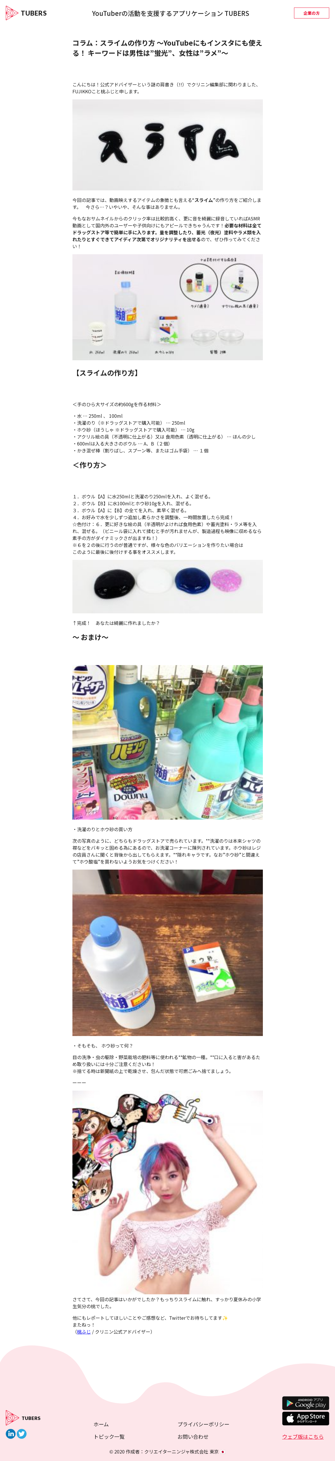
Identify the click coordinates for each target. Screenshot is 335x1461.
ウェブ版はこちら (303, 1436)
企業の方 (312, 13)
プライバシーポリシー (203, 1424)
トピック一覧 (109, 1436)
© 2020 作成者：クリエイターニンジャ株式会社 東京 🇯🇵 (167, 1451)
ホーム (101, 1424)
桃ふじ (84, 1331)
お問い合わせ (193, 1436)
